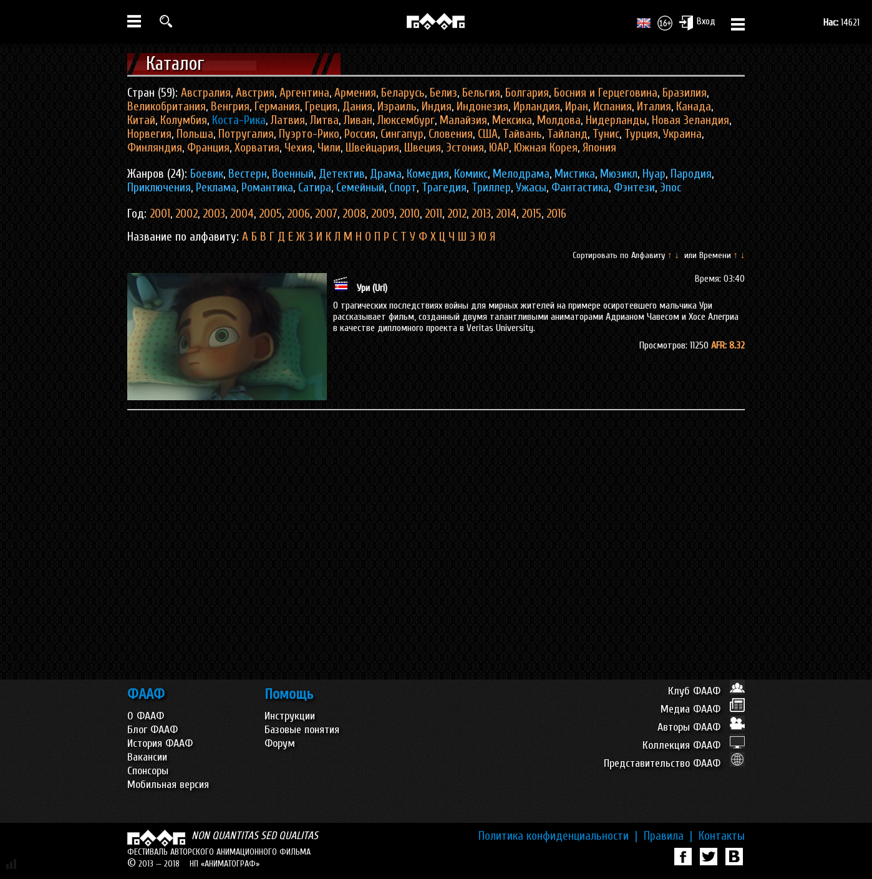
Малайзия (463, 120)
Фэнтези (634, 188)
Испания (612, 106)
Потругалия (246, 134)
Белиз (443, 93)
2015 (531, 214)
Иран (576, 106)
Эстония (465, 148)
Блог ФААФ (152, 729)
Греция (321, 106)
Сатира (314, 188)
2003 (214, 214)
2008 (354, 214)
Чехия (298, 148)
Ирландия (536, 106)
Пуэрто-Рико (309, 134)
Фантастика (580, 188)
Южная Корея (546, 148)
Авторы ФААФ (701, 727)
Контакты (722, 836)
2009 (382, 214)
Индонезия (482, 106)
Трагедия (444, 188)
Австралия (206, 93)
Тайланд (567, 134)
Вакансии (147, 757)
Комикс (471, 174)
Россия (359, 134)
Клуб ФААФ (706, 691)
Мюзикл (618, 174)
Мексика (512, 120)
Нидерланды (616, 120)
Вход (697, 22)
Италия (654, 106)
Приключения (159, 188)
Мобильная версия (168, 784)
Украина (682, 134)
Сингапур (402, 134)
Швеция (422, 148)
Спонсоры (147, 770)
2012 (457, 214)
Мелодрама (521, 174)
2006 (298, 214)
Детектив (342, 174)
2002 (186, 214)
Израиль (397, 106)
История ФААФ (160, 743)
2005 (270, 214)
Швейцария (372, 148)
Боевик (206, 174)
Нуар (654, 174)
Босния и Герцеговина (605, 93)
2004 (242, 214)
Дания (357, 106)
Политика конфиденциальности (557, 836)
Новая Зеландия (690, 120)
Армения (355, 93)
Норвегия (149, 134)
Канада (693, 106)
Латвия (288, 120)
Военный (293, 174)
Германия (277, 106)
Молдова (559, 120)
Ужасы (531, 188)
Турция (641, 134)
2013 (481, 214)
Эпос (670, 188)
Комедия (428, 174)
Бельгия (481, 93)
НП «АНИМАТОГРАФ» (224, 863)
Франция (208, 148)
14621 (841, 22)
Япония (599, 148)
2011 (433, 214)
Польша (195, 134)
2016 (556, 214)
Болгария (527, 93)
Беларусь (403, 93)
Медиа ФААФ (703, 709)
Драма (386, 174)
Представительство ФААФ (674, 763)
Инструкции (289, 716)
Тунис (606, 134)
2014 (506, 214)
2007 (326, 214)
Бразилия (684, 93)
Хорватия (257, 148)
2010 (409, 214)
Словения (451, 134)
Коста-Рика (239, 120)
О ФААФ (145, 716)
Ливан (358, 120)
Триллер (491, 188)
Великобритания (166, 106)
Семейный (360, 188)
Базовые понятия (301, 729)
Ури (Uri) (372, 288)
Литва (324, 120)
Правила (668, 836)
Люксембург (406, 120)
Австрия (255, 93)
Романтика (267, 188)
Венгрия (230, 106)
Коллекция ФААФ (693, 745)
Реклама (216, 188)
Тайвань (522, 134)
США (488, 134)
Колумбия (183, 120)
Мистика (575, 174)
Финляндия (154, 148)
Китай (141, 120)
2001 (160, 214)
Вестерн (247, 174)
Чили (329, 148)
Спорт (403, 188)
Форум (279, 743)
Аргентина (304, 93)
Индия (437, 106)
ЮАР (499, 148)
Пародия (691, 174)
